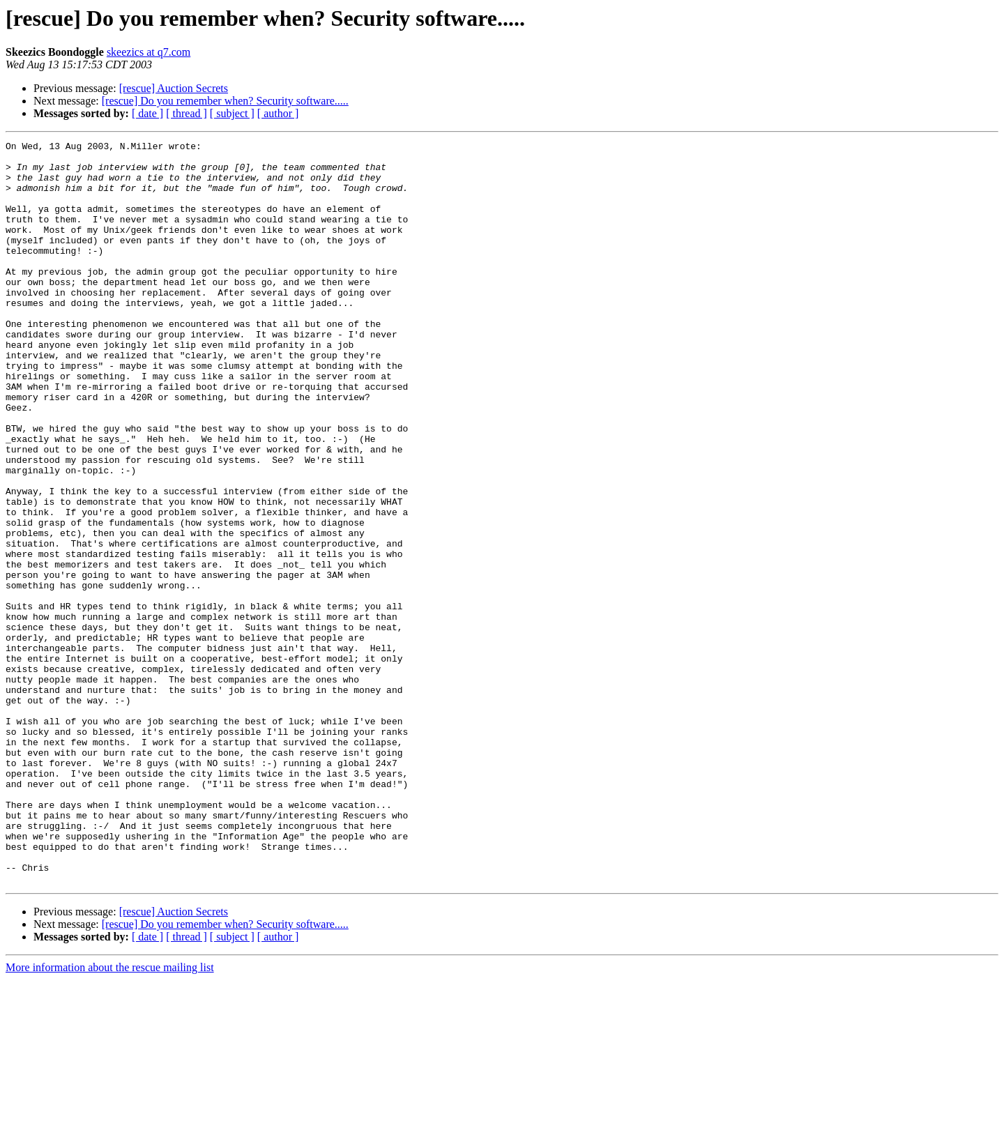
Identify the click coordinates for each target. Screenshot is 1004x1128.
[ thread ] (186, 113)
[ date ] (147, 113)
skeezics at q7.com (148, 52)
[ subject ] (232, 113)
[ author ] (278, 113)
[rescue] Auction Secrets (173, 88)
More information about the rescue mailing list (110, 1116)
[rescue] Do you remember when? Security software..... (225, 101)
